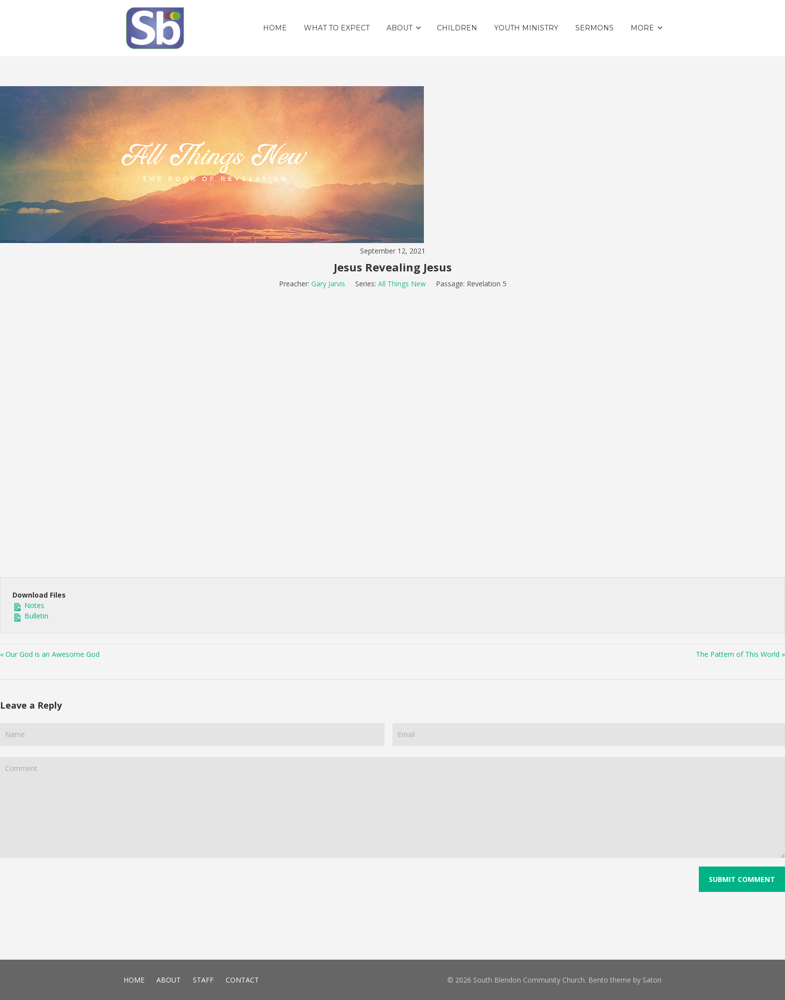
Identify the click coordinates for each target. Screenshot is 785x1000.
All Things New (402, 283)
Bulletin (30, 616)
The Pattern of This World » (740, 654)
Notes (28, 605)
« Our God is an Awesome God (50, 654)
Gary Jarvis (328, 283)
